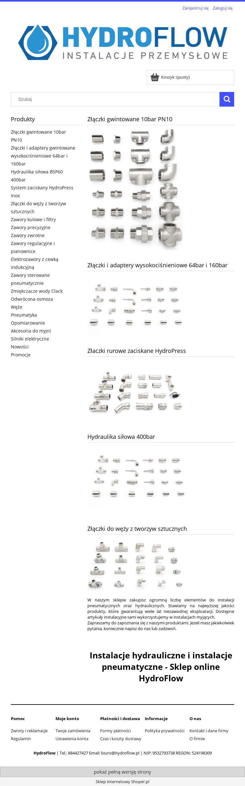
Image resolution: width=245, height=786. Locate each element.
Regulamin (21, 738)
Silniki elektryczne (30, 339)
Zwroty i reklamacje (29, 730)
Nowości (20, 347)
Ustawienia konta (72, 738)
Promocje (21, 355)
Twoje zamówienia (73, 730)
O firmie (197, 738)
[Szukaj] (226, 99)
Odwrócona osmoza (32, 299)
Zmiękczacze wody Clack (37, 291)
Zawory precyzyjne (30, 227)
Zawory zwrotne (28, 235)
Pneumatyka (24, 315)
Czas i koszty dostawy (120, 738)
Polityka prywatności (164, 730)
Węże (16, 307)
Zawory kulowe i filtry (33, 219)
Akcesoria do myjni (31, 331)
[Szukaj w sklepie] (117, 99)
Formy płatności (115, 730)
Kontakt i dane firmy (208, 730)
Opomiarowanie (28, 323)
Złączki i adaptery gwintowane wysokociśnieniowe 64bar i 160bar (43, 156)
